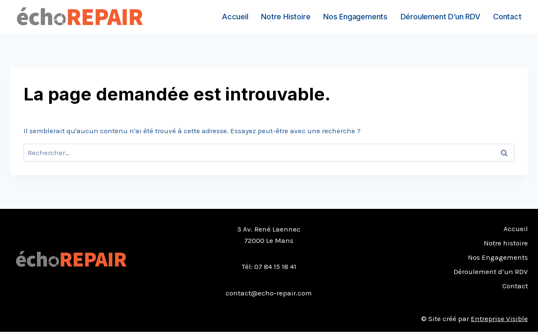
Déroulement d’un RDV (440, 16)
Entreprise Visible (499, 318)
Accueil (235, 16)
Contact (507, 16)
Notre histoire (285, 16)
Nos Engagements (355, 16)
